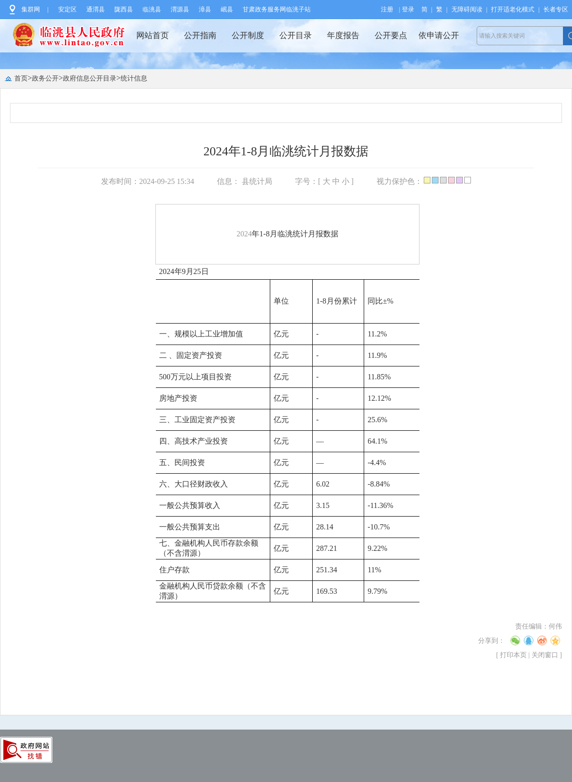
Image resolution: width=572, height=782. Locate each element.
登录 (408, 9)
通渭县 (95, 9)
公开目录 (295, 35)
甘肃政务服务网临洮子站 (277, 9)
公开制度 (248, 35)
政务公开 (45, 78)
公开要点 (391, 35)
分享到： (491, 640)
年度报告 (343, 35)
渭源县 (180, 9)
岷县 (227, 9)
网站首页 (152, 35)
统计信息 (134, 78)
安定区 (67, 9)
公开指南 (200, 35)
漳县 (205, 9)
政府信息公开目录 (89, 78)
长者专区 (555, 9)
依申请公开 (439, 35)
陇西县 (123, 9)
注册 (387, 9)
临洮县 (152, 9)
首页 (21, 78)
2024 (244, 234)
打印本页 (513, 655)
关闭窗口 (544, 655)
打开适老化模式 (512, 9)
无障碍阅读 (466, 9)
